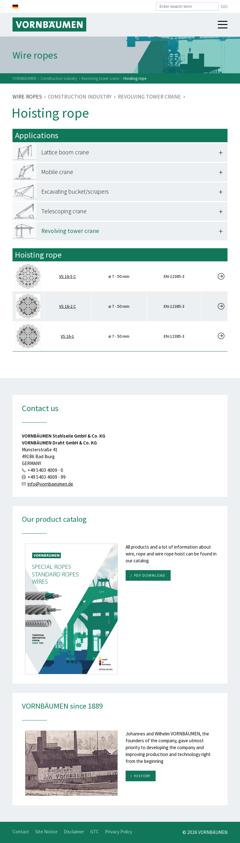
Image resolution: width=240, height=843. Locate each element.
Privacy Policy (118, 832)
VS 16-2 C (67, 306)
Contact (20, 832)
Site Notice (46, 832)
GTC (94, 832)
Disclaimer (74, 832)
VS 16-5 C (67, 276)
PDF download (149, 575)
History (142, 775)
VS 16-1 (67, 336)
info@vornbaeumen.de (50, 484)
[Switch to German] (15, 6)
